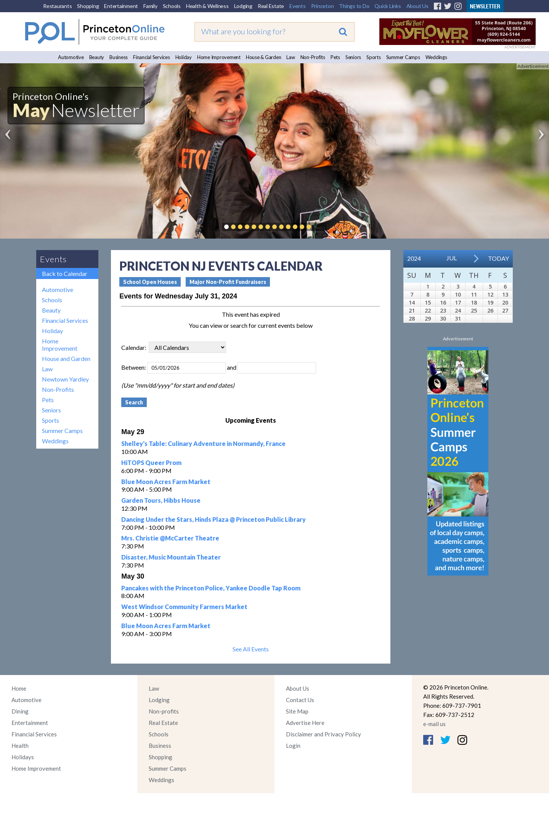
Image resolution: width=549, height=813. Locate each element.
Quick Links (387, 6)
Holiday (183, 57)
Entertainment (121, 6)
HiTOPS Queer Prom (151, 462)
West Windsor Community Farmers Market (184, 606)
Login (293, 745)
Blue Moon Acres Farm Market (165, 481)
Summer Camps (403, 57)
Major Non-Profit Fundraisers (227, 282)
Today (498, 258)
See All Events (251, 649)
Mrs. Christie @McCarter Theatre (170, 538)
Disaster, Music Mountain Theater (171, 557)
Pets (335, 57)
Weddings (436, 57)
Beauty (96, 57)
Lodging (243, 6)
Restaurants (57, 6)
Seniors (353, 57)
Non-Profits (312, 57)
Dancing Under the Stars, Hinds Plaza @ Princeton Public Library (213, 519)
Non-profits (164, 711)
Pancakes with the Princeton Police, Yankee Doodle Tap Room (210, 588)
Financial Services (151, 57)
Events (297, 6)
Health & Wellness (207, 6)
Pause (320, 226)
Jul (451, 257)
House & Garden (263, 57)
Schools (172, 6)
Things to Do (354, 6)
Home (18, 688)
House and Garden (66, 358)
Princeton (322, 6)
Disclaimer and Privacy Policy (323, 734)
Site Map (297, 711)
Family (150, 6)
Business (118, 57)
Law (290, 57)
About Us (417, 6)
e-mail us (434, 723)
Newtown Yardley (65, 379)
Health (20, 745)
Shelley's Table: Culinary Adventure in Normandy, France (203, 443)
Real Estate (271, 6)
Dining (20, 711)
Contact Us (300, 699)
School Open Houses (150, 282)
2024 (414, 258)
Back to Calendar (64, 273)
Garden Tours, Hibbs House (161, 500)
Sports (373, 57)
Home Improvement (219, 57)
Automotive (71, 57)
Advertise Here (305, 722)
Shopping (88, 6)
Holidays (22, 757)
